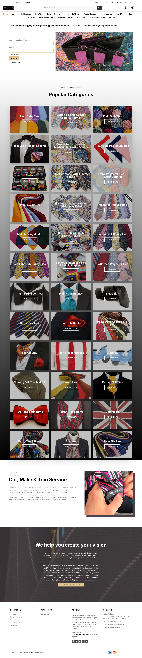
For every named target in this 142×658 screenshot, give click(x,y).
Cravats (58, 13)
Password (13, 47)
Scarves (133, 13)
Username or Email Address (19, 40)
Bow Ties (39, 13)
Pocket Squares (25, 13)
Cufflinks (76, 13)
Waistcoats (94, 18)
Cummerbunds (107, 13)
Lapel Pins (121, 13)
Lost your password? (15, 62)
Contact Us (112, 18)
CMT (103, 18)
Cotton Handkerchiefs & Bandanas (51, 18)
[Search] (99, 8)
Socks (66, 14)
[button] (90, 69)
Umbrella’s (31, 18)
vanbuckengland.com (81, 634)
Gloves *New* (81, 18)
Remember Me (14, 54)
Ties (13, 13)
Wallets (70, 18)
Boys (49, 14)
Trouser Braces (91, 13)
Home (5, 14)
